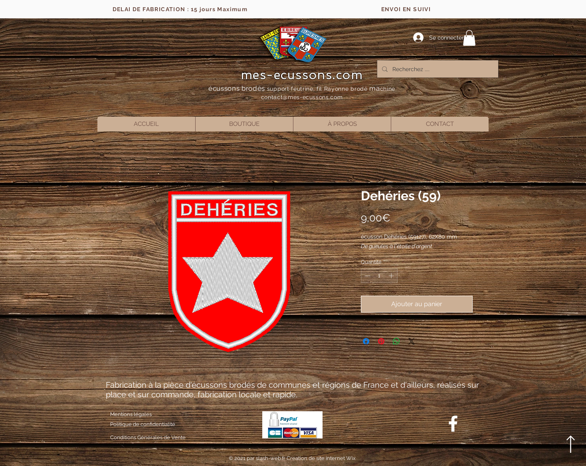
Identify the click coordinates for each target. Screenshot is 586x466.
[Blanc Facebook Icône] (453, 423)
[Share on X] (411, 341)
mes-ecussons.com (302, 75)
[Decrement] (367, 276)
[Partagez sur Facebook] (366, 341)
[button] (469, 38)
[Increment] (392, 276)
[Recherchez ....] (436, 69)
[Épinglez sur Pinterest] (381, 341)
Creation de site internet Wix (321, 458)
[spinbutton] (379, 276)
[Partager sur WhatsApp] (396, 341)
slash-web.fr (271, 458)
